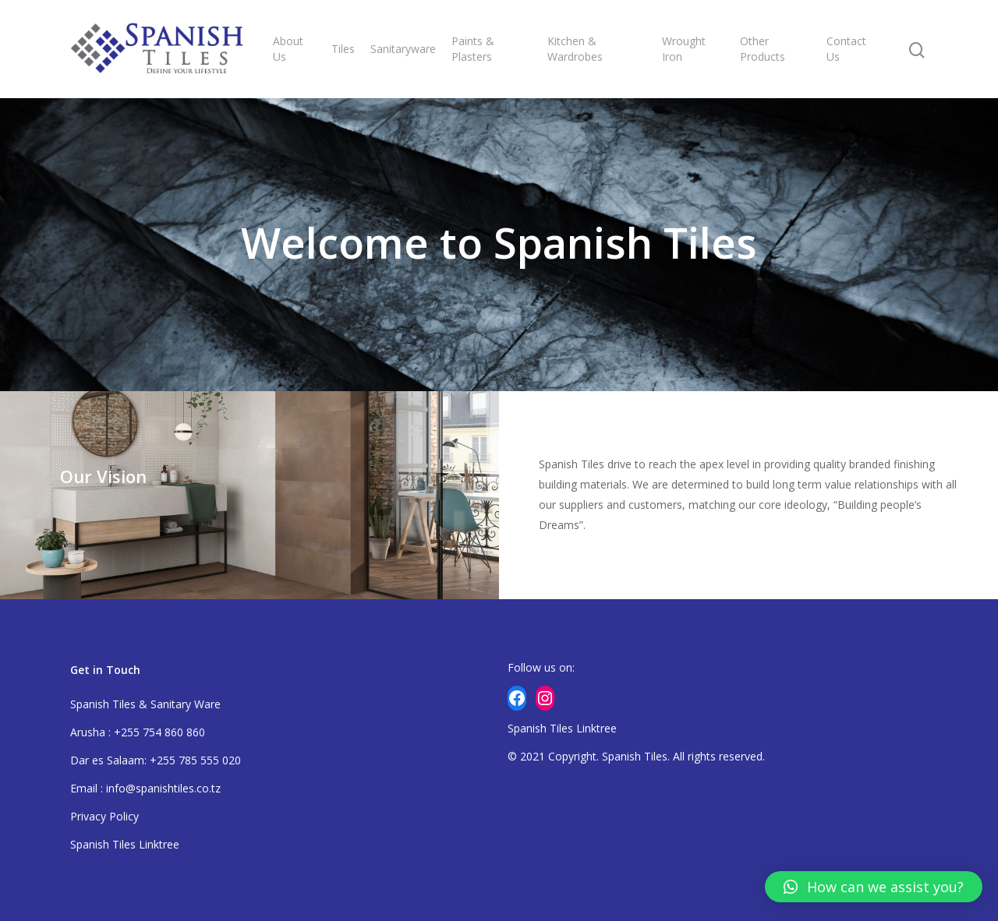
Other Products (762, 49)
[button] (873, 886)
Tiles (343, 48)
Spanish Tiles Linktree (124, 844)
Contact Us (846, 49)
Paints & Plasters (472, 49)
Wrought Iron (684, 49)
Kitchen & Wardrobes (575, 49)
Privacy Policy (104, 816)
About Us (288, 49)
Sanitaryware (403, 48)
